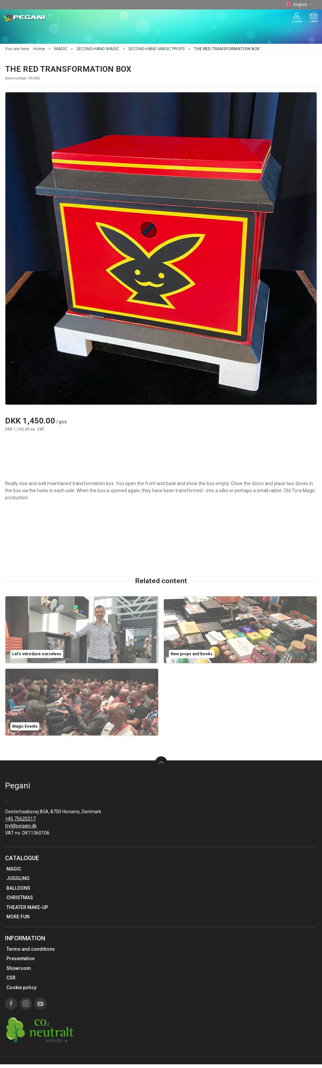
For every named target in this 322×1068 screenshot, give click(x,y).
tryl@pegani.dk (21, 825)
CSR (10, 977)
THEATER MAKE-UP (27, 907)
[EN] (24, 17)
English (299, 5)
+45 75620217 (20, 818)
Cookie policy (21, 987)
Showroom (18, 968)
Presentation (20, 958)
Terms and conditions (30, 949)
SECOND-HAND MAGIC (97, 48)
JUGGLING (18, 878)
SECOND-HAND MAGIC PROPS (156, 48)
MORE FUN (18, 916)
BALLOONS (18, 888)
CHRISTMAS (19, 897)
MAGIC (60, 48)
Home (39, 48)
